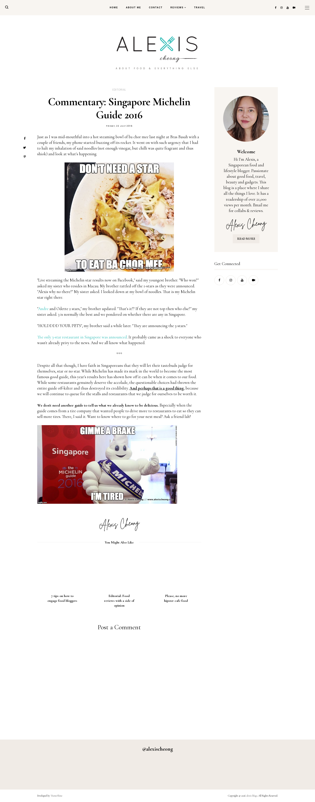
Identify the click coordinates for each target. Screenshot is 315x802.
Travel (199, 7)
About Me (133, 7)
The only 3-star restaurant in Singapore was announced (82, 337)
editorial (119, 89)
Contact (156, 7)
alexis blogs (251, 795)
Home (114, 7)
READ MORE (246, 239)
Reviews (177, 7)
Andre (43, 308)
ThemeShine (56, 795)
